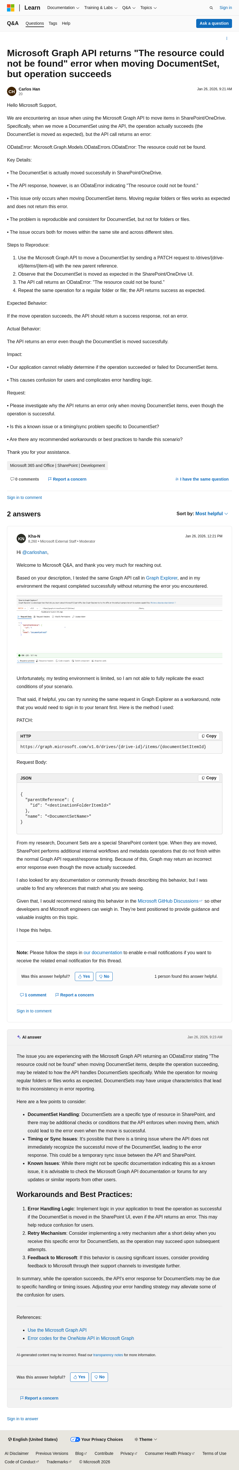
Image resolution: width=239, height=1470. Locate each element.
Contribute (104, 1453)
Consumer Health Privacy (168, 1453)
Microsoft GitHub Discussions (168, 901)
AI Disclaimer (17, 1453)
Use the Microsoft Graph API (57, 1330)
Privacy (127, 1453)
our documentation (103, 952)
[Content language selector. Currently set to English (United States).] (33, 1439)
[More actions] (227, 38)
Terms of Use (214, 1453)
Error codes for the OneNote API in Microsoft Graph (81, 1338)
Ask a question (214, 23)
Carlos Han (29, 89)
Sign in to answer (22, 1418)
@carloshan (34, 552)
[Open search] (211, 8)
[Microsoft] (11, 8)
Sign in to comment (24, 497)
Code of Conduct (20, 1462)
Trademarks (57, 1462)
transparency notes (108, 1355)
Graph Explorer (162, 577)
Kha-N (34, 536)
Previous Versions (52, 1453)
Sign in (225, 7)
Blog (79, 1453)
